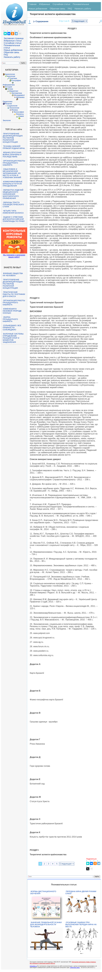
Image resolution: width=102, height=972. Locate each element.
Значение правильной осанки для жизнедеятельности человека (46, 924)
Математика (17, 93)
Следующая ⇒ (79, 21)
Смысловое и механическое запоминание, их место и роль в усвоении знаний (12, 173)
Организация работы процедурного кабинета (14, 163)
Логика (10, 89)
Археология (10, 74)
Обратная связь (11, 52)
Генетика (13, 78)
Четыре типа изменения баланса (13, 212)
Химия (21, 116)
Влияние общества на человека (13, 274)
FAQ (6, 55)
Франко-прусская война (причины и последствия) (12, 154)
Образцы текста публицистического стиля (13, 204)
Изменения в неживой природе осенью (12, 311)
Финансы (20, 114)
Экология (7, 120)
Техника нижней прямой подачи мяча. (14, 147)
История (8, 87)
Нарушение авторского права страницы (84, 962)
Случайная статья (12, 43)
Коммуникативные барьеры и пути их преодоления (12, 184)
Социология (12, 106)
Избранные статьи (13, 41)
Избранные (44, 4)
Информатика (9, 85)
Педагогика (7, 102)
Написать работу (12, 57)
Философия (19, 112)
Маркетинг (13, 91)
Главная (32, 4)
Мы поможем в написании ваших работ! (14, 256)
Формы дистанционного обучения (43, 892)
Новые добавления (13, 50)
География (16, 80)
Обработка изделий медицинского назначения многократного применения (13, 194)
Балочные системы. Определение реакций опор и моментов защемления (13, 338)
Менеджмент (19, 95)
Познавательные (81, 4)
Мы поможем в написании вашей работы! (42, 963)
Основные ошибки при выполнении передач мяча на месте (81, 924)
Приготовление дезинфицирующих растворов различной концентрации (13, 138)
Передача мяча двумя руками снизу (80, 892)
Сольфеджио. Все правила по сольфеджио (12, 327)
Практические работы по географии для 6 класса (14, 294)
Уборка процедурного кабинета (10, 319)
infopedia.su (33, 966)
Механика (20, 97)
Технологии (14, 108)
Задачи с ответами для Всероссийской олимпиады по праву (14, 219)
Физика (15, 110)
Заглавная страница (14, 38)
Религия (8, 104)
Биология (11, 76)
